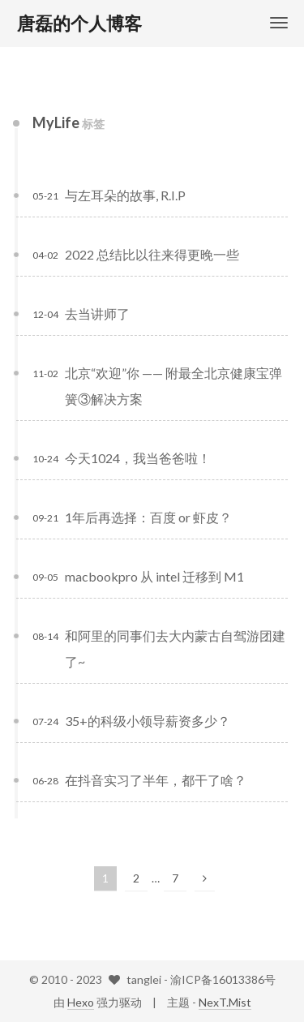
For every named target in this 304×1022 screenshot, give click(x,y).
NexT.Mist (225, 1002)
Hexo (80, 1002)
